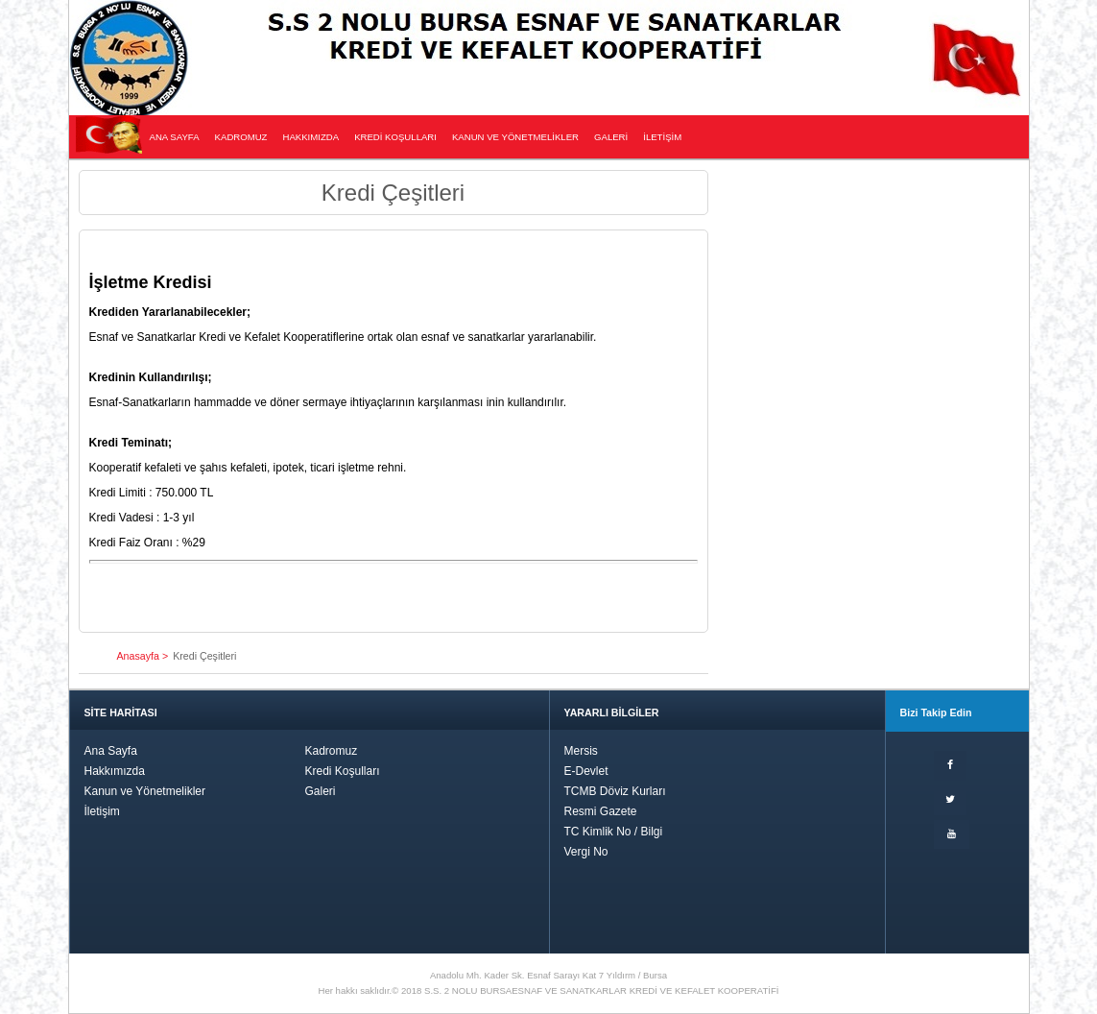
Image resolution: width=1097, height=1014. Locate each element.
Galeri (320, 791)
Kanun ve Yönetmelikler (145, 791)
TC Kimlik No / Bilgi (613, 831)
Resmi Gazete (600, 811)
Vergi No (586, 851)
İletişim (102, 811)
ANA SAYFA (175, 137)
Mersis (581, 751)
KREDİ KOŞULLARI (395, 137)
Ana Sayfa (110, 751)
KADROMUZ (241, 137)
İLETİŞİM (662, 137)
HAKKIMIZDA (310, 137)
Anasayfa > (143, 656)
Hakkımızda (114, 771)
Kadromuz (331, 751)
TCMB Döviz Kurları (615, 791)
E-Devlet (586, 771)
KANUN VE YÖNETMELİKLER (515, 137)
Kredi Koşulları (342, 771)
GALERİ (611, 137)
